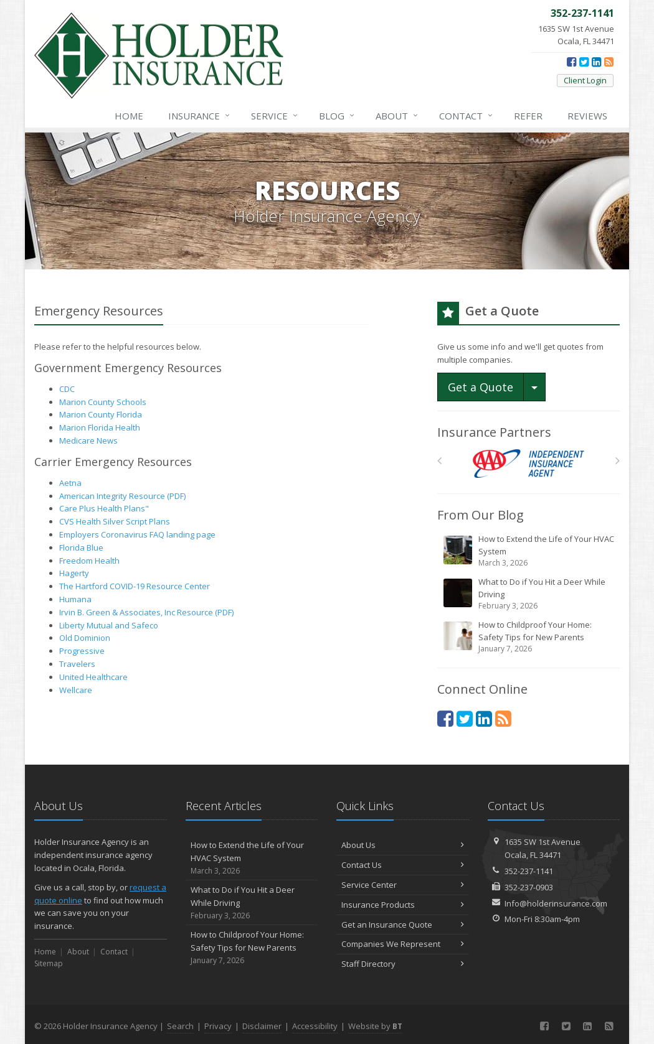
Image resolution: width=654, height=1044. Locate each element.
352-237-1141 (529, 871)
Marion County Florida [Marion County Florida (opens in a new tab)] (100, 414)
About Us (402, 845)
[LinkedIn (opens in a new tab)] (596, 61)
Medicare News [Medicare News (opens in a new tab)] (88, 440)
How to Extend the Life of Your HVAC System (529, 551)
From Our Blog (480, 514)
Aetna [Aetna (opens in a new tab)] (70, 482)
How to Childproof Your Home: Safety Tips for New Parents (529, 637)
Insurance (199, 116)
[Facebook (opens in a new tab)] (571, 61)
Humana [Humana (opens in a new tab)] (75, 599)
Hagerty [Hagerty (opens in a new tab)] (74, 573)
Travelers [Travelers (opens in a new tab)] (77, 663)
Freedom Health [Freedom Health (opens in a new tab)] (89, 560)
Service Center (402, 884)
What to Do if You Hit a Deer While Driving (529, 594)
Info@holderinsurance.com (556, 903)
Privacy (218, 1026)
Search (180, 1026)
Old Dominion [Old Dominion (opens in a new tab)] (84, 637)
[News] (609, 61)
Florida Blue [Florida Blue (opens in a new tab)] (81, 547)
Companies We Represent (402, 943)
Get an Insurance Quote (402, 924)
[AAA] (528, 464)
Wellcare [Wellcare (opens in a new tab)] (75, 690)
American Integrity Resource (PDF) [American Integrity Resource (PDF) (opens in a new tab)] (122, 495)
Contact (466, 116)
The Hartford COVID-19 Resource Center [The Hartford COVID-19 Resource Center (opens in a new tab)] (134, 586)
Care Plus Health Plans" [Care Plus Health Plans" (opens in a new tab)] (104, 508)
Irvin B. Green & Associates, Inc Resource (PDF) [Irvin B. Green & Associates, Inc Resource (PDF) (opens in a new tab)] (146, 612)
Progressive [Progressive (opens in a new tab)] (82, 650)
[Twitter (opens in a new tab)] (584, 61)
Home (129, 116)
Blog (337, 116)
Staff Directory (402, 963)
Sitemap (48, 963)
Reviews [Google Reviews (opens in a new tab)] (587, 116)
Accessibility (315, 1026)
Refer (528, 116)
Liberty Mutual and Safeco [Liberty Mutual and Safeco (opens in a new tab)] (108, 625)
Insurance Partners (494, 432)
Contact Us (402, 864)
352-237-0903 (529, 887)
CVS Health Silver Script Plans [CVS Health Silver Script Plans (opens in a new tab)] (114, 521)
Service (275, 116)
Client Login (585, 80)
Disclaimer (262, 1026)
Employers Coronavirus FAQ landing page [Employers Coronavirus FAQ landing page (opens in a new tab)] (137, 534)
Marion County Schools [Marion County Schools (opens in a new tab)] (102, 402)
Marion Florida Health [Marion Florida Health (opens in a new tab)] (99, 427)
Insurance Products (402, 904)
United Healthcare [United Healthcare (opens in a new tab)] (93, 677)
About (397, 116)
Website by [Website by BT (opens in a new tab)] (375, 1026)
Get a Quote (480, 387)
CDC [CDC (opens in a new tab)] (67, 388)
